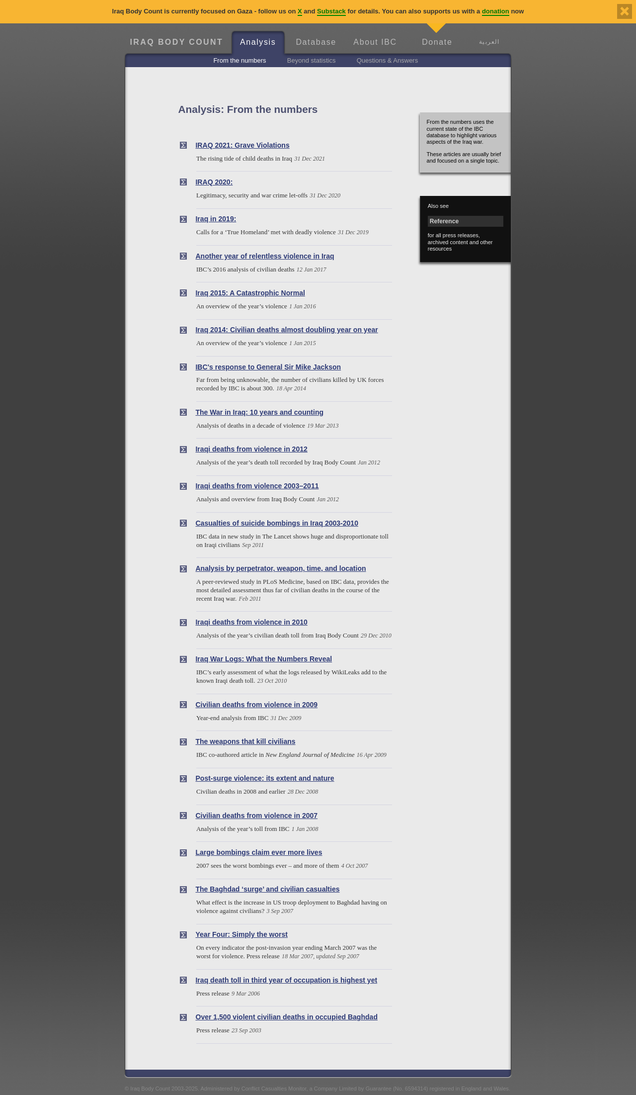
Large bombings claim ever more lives (258, 852)
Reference (444, 221)
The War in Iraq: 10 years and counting (259, 412)
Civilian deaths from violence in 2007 (256, 816)
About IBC (375, 42)
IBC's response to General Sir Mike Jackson (268, 367)
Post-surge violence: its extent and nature (264, 778)
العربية (489, 41)
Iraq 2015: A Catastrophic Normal (250, 293)
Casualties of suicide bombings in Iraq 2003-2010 (276, 523)
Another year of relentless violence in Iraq (264, 256)
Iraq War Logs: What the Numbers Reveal (263, 659)
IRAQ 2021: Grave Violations (242, 145)
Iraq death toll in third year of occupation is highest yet (286, 980)
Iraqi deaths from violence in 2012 (251, 449)
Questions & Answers (387, 60)
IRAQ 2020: (214, 182)
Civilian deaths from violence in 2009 (256, 705)
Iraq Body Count (176, 42)
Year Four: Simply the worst (241, 934)
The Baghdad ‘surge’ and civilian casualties (267, 889)
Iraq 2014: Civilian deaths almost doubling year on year (286, 330)
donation (495, 11)
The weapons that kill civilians (245, 741)
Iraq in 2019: (215, 219)
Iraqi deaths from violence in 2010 (251, 622)
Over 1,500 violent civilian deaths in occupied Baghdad (286, 1017)
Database (316, 42)
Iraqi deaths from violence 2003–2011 (256, 486)
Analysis (258, 42)
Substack (331, 11)
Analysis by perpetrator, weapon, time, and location (280, 568)
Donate (437, 42)
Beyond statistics (311, 60)
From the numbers (239, 60)
